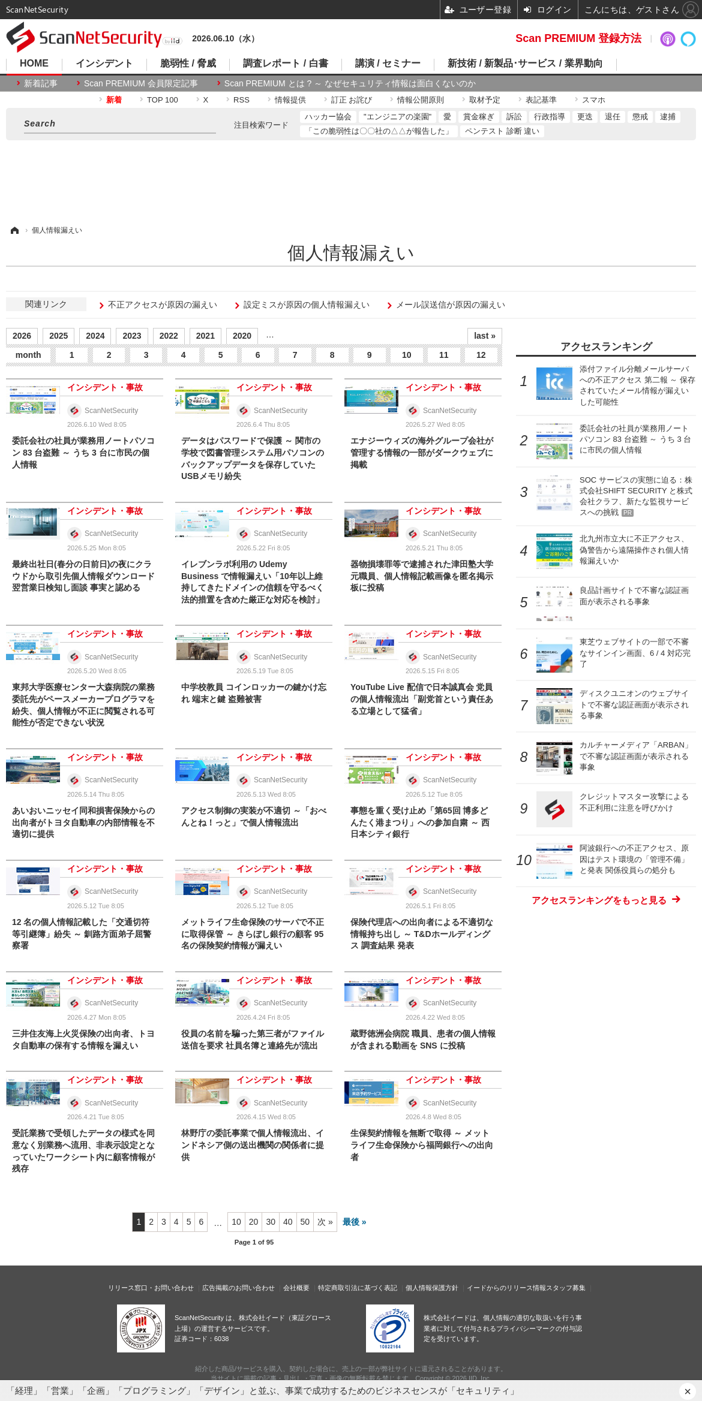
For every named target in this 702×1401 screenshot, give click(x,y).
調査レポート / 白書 (285, 63)
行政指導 (549, 116)
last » (485, 336)
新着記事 (41, 83)
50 (305, 1222)
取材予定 (484, 99)
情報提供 (290, 99)
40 (288, 1222)
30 (270, 1222)
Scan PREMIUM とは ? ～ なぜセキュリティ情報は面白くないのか (350, 83)
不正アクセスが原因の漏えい (162, 304)
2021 (205, 336)
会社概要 (296, 1287)
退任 (612, 116)
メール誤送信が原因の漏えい (450, 304)
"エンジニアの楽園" (397, 116)
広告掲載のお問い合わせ (238, 1287)
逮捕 (668, 116)
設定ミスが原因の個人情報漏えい (307, 304)
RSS (241, 99)
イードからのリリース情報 (506, 1287)
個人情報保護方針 (432, 1287)
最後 (351, 1222)
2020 (242, 336)
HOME (34, 63)
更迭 (585, 116)
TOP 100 (162, 99)
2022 (169, 336)
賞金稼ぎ (478, 116)
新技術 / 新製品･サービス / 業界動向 (525, 63)
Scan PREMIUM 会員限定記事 (141, 83)
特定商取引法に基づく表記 (357, 1287)
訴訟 (514, 116)
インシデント (104, 63)
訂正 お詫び (352, 99)
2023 (131, 336)
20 (254, 1222)
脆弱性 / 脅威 (188, 63)
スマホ (593, 99)
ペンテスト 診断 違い (502, 130)
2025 (58, 336)
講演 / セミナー (388, 63)
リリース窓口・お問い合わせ (151, 1287)
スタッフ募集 (566, 1287)
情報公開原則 (420, 99)
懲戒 (640, 116)
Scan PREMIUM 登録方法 (578, 38)
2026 (22, 336)
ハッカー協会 (328, 116)
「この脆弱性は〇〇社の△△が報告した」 (379, 130)
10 (407, 355)
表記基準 (541, 99)
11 (444, 355)
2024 (95, 336)
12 (481, 355)
